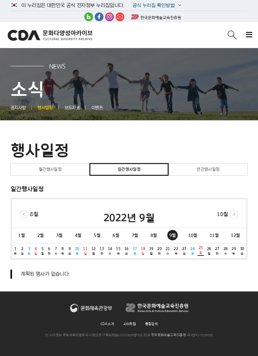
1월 (21, 235)
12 (93, 250)
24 (192, 250)
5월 (97, 235)
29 (233, 250)
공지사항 (18, 108)
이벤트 (97, 108)
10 (77, 250)
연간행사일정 (208, 169)
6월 (116, 235)
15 (118, 250)
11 (85, 250)
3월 (59, 235)
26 (209, 250)
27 (217, 250)
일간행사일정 (129, 169)
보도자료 (72, 108)
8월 (34, 214)
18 (143, 250)
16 (126, 250)
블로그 (88, 16)
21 (168, 250)
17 (135, 250)
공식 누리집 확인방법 (153, 6)
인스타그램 (109, 16)
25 (201, 249)
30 (242, 250)
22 (176, 250)
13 (102, 250)
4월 (78, 235)
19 (151, 250)
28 (225, 250)
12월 (235, 235)
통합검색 (151, 324)
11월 (214, 235)
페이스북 (99, 16)
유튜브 (120, 16)
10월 (222, 214)
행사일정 (45, 108)
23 (184, 250)
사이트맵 (129, 324)
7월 (135, 235)
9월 (172, 235)
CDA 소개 (107, 324)
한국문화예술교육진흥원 (156, 16)
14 (110, 250)
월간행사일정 (50, 169)
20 (159, 250)
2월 (40, 235)
